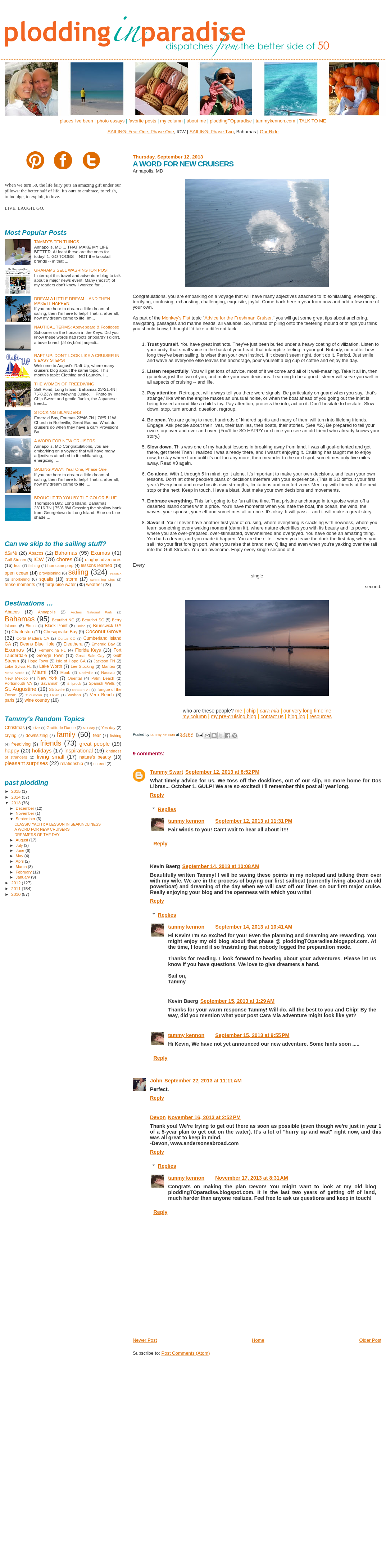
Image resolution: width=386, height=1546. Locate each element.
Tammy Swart (166, 772)
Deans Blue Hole (37, 644)
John (156, 1080)
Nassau (108, 672)
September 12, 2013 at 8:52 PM (222, 772)
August (22, 840)
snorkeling (20, 579)
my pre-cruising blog (233, 716)
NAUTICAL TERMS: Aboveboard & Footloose (76, 327)
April (20, 861)
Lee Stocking (82, 666)
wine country (37, 700)
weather (94, 584)
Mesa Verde (14, 673)
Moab (65, 672)
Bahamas (66, 553)
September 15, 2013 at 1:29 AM (237, 1001)
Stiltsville (56, 689)
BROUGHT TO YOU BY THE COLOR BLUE (75, 497)
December (25, 808)
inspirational (78, 751)
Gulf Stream (15, 560)
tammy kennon (186, 821)
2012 (16, 882)
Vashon (74, 695)
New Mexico (16, 678)
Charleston (22, 631)
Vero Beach (102, 694)
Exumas (100, 553)
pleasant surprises (26, 763)
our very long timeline (307, 711)
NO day (89, 728)
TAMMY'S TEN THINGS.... (59, 241)
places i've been (76, 121)
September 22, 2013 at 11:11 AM (202, 1080)
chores (64, 559)
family (66, 734)
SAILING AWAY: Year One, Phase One (70, 469)
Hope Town (38, 661)
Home (258, 1340)
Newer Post (145, 1340)
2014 (16, 797)
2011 (16, 888)
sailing (78, 572)
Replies (167, 809)
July (20, 845)
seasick (116, 573)
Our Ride (269, 131)
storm (71, 579)
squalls (46, 579)
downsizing (36, 735)
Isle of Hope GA (71, 661)
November (25, 813)
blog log (296, 716)
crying (11, 735)
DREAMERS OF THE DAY (36, 834)
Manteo (108, 666)
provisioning (49, 573)
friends (50, 743)
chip (251, 711)
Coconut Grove (104, 631)
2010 (16, 894)
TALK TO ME (312, 121)
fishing (34, 565)
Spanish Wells (102, 683)
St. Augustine (20, 689)
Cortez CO (67, 638)
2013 (16, 802)
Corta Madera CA (33, 638)
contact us (271, 716)
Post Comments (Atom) (185, 1353)
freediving (21, 744)
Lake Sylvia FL (18, 666)
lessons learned (96, 565)
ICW (38, 559)
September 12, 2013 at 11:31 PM (253, 821)
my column (171, 121)
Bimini (31, 626)
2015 (16, 791)
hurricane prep (60, 565)
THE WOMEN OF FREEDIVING (64, 383)
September (26, 819)
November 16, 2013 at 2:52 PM (204, 1117)
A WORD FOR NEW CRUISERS (64, 440)
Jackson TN (104, 661)
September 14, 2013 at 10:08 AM (220, 866)
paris (9, 700)
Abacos (36, 553)
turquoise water (60, 584)
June (21, 850)
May (20, 856)
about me (196, 121)
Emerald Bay (103, 644)
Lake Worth (50, 666)
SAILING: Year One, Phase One (141, 131)
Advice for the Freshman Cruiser (237, 318)
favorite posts (142, 121)
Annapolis (46, 612)
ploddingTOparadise (231, 121)
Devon (158, 1117)
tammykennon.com (275, 121)
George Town (49, 655)
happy (12, 751)
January (23, 877)
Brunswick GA (107, 625)
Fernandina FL (51, 650)
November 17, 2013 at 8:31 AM (251, 1178)
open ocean (16, 573)
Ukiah (54, 695)
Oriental (75, 678)
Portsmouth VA (18, 683)
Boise (81, 626)
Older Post (370, 1340)
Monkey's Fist (176, 318)
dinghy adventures (103, 559)
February (24, 872)
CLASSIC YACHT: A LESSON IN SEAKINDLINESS (57, 824)
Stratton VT (81, 690)
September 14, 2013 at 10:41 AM (253, 927)
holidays (41, 751)
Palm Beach (102, 678)
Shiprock (74, 683)
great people (95, 744)
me (238, 711)
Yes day (108, 727)
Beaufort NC (63, 620)
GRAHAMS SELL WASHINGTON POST (71, 270)
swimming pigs (102, 579)
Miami (39, 672)
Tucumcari (34, 695)
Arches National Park (91, 612)
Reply (157, 795)
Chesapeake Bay (60, 631)
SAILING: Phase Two (212, 131)
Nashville (86, 673)
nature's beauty (95, 757)
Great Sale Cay (90, 655)
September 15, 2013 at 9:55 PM (252, 1035)
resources (320, 716)
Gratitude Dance (61, 727)
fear (17, 565)
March (22, 866)
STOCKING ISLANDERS (57, 412)
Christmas (15, 727)
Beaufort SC (93, 620)
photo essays (111, 121)
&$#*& (11, 553)
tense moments (20, 584)
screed (99, 763)
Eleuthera (72, 644)
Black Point (56, 625)
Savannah (50, 683)
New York (47, 678)
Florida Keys (88, 650)
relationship (71, 763)
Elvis (36, 728)
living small (50, 757)
